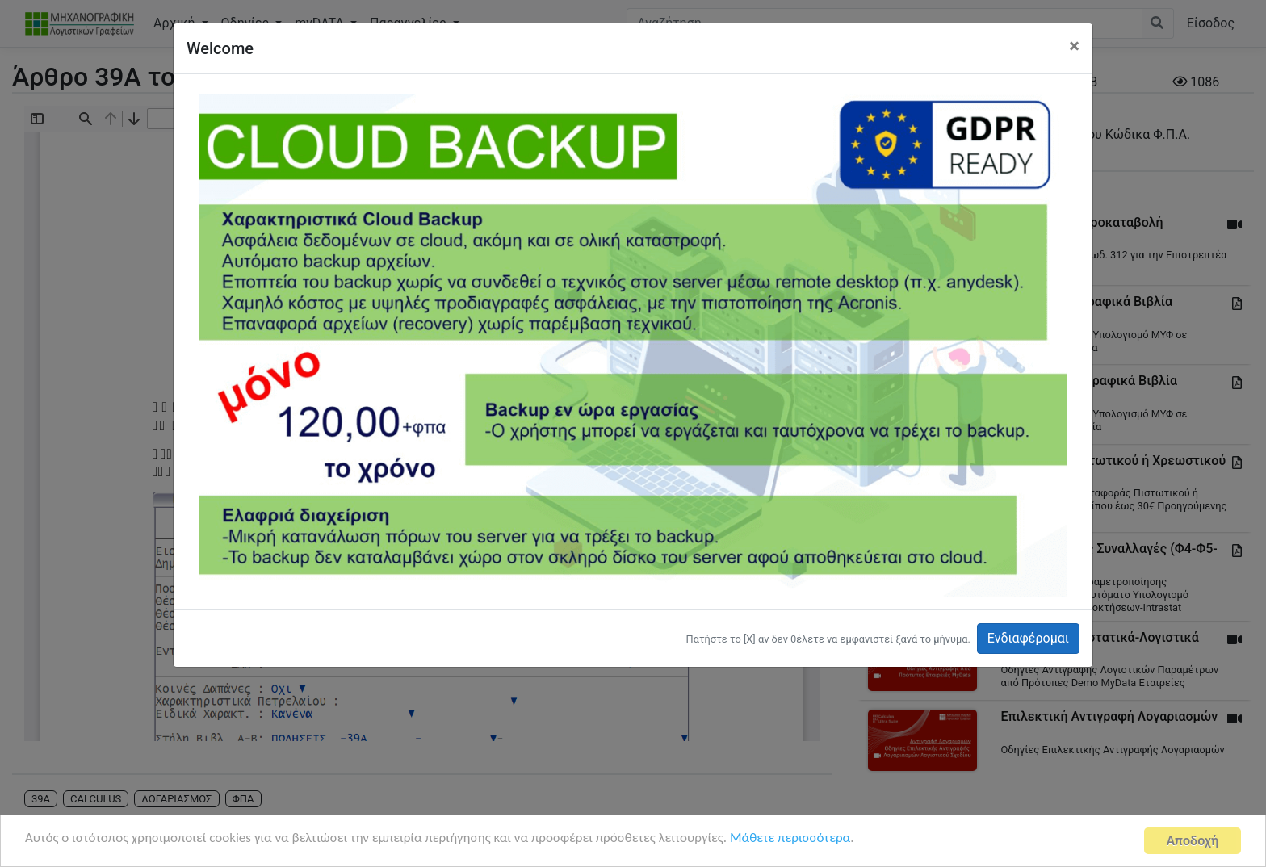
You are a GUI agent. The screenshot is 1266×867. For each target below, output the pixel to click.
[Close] (1074, 46)
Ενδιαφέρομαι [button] (1028, 638)
